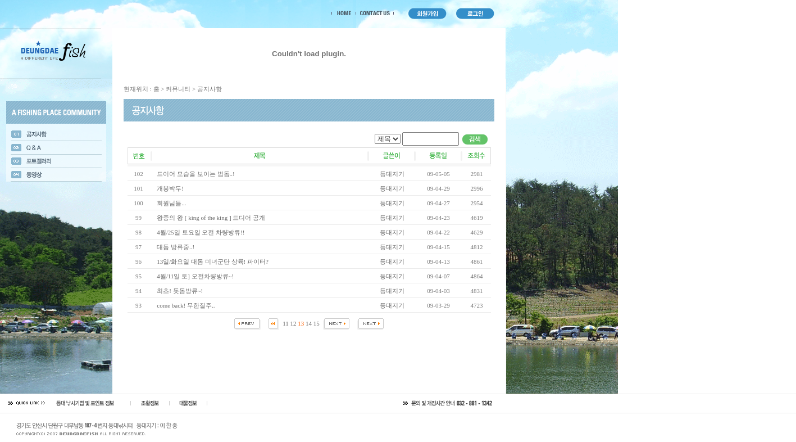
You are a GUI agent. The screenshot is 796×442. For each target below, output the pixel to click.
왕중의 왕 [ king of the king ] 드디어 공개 (211, 217)
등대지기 (392, 173)
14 (309, 323)
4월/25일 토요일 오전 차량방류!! (200, 232)
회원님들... (171, 203)
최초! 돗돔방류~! (180, 290)
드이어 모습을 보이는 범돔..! (195, 173)
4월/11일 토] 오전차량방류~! (195, 276)
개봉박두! (170, 188)
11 (286, 323)
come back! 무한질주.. (186, 305)
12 (293, 323)
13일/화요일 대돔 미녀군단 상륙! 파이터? (213, 261)
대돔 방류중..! (175, 246)
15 (316, 323)
